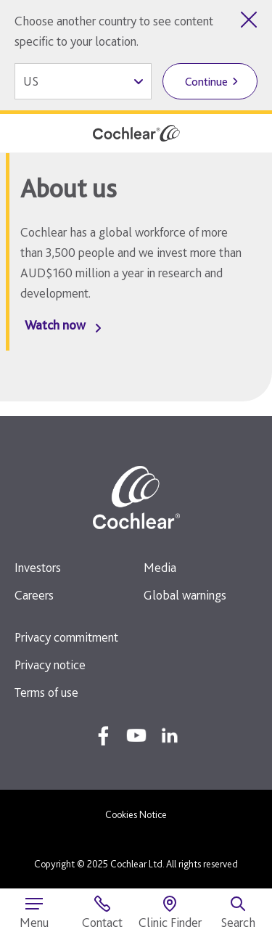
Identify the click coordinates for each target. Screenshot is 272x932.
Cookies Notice (136, 814)
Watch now (55, 324)
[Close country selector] (248, 19)
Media (160, 567)
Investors (38, 567)
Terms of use (46, 692)
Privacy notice (50, 664)
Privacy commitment (66, 637)
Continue (206, 82)
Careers (34, 594)
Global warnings (185, 594)
